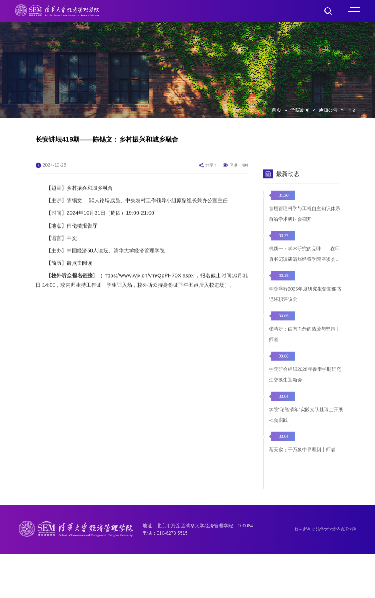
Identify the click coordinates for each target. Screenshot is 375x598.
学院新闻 (299, 110)
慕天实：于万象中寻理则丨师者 (302, 461)
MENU (354, 11)
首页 (276, 110)
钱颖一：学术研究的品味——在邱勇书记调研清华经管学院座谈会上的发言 (304, 270)
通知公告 (328, 110)
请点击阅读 (79, 274)
